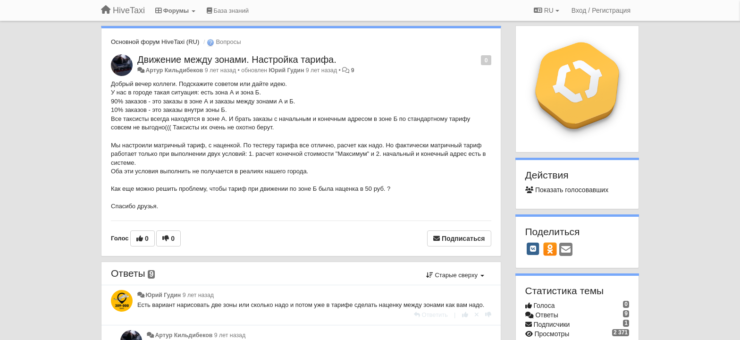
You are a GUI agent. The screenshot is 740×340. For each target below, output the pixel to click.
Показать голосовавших (567, 190)
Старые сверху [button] (455, 275)
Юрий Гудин (286, 70)
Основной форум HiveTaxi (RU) (155, 41)
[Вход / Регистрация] (601, 10)
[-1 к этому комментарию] (488, 314)
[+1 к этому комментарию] (465, 314)
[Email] (565, 250)
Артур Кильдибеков (174, 70)
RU (546, 10)
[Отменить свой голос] (476, 314)
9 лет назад (198, 295)
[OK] (550, 249)
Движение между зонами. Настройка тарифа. (236, 59)
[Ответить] (431, 314)
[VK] (533, 249)
